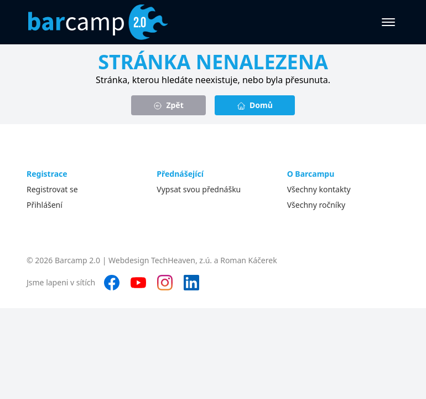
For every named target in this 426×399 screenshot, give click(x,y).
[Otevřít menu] (388, 22)
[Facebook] (112, 282)
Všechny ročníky (316, 205)
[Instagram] (165, 282)
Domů (255, 105)
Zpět (168, 105)
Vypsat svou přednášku (199, 189)
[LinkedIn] (191, 282)
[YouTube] (138, 282)
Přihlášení (45, 205)
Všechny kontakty (319, 189)
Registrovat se (52, 189)
